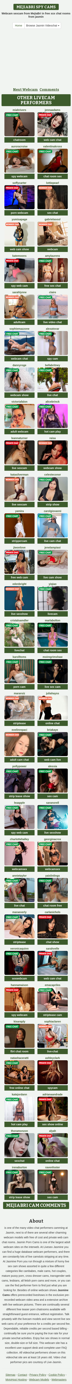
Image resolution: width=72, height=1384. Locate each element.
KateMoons (19, 255)
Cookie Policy (57, 1374)
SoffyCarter (19, 182)
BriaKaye (52, 729)
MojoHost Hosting (16, 1379)
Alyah (52, 1130)
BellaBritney (52, 365)
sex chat (52, 212)
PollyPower (19, 766)
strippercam (19, 541)
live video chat (52, 322)
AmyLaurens (52, 255)
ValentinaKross (52, 146)
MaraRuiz (19, 693)
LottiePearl (52, 182)
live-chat (52, 1051)
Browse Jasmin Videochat (42, 25)
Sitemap (10, 1374)
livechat (19, 650)
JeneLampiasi (53, 547)
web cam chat (52, 139)
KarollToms (19, 656)
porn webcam (19, 212)
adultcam (19, 322)
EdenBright (19, 583)
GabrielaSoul (52, 219)
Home (18, 25)
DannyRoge (19, 365)
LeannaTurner (19, 438)
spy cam (52, 358)
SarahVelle (52, 948)
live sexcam (19, 468)
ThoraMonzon (19, 1130)
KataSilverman (19, 474)
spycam (53, 1087)
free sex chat (52, 285)
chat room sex (52, 176)
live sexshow (19, 613)
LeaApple (19, 802)
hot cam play (52, 431)
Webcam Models (39, 1379)
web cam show (19, 249)
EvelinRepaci (19, 729)
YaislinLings (52, 875)
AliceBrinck (53, 401)
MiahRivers (19, 109)
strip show (52, 504)
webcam (52, 249)
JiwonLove (19, 547)
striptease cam (52, 1015)
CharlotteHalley (19, 839)
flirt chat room (19, 1051)
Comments (49, 90)
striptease (19, 723)
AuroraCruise (19, 146)
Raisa (52, 438)
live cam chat (52, 541)
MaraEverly (19, 912)
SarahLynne (19, 292)
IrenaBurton (19, 1167)
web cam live (52, 759)
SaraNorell (52, 802)
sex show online (52, 1124)
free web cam (19, 577)
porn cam (19, 686)
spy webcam (19, 176)
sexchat (19, 1160)
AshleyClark (52, 1057)
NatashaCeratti (19, 1057)
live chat (52, 395)
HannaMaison (19, 985)
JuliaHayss (52, 693)
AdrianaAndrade (53, 1094)
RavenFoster (52, 1167)
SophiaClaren (52, 1021)
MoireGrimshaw (52, 656)
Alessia (52, 766)
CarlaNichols (52, 912)
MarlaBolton (52, 620)
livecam (52, 613)
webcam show (19, 395)
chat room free (52, 905)
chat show (52, 942)
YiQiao (52, 583)
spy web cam (19, 285)
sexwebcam (19, 978)
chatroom (19, 139)
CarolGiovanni (52, 511)
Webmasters (58, 1379)
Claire (52, 292)
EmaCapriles (52, 985)
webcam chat (19, 358)
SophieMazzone (19, 328)
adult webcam (19, 431)
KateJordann (19, 1094)
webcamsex (19, 869)
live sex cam (52, 686)
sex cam (52, 796)
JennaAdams (52, 109)
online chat (53, 723)
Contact (22, 1374)
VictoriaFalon (19, 401)
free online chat (19, 1087)
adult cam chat (19, 759)
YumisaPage (19, 219)
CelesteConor (52, 474)
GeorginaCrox (52, 839)
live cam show (52, 577)
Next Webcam (25, 90)
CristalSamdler (19, 620)
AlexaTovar (52, 328)
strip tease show (19, 796)
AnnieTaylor (19, 875)
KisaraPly (19, 1021)
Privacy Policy (37, 1374)
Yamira (19, 511)
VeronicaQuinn (19, 948)
